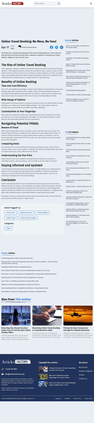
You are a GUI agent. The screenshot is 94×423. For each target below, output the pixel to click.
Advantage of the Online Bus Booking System (77, 59)
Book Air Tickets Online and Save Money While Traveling (78, 65)
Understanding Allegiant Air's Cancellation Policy (79, 175)
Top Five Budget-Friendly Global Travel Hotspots (78, 156)
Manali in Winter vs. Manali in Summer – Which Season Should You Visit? (78, 210)
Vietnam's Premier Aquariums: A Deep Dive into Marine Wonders (79, 197)
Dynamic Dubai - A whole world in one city (78, 186)
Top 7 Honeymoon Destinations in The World (77, 169)
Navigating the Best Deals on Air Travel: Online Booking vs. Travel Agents (78, 71)
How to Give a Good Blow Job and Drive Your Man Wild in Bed (19, 302)
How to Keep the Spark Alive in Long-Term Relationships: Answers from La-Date (25, 292)
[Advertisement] (47, 22)
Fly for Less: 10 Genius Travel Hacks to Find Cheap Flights (77, 46)
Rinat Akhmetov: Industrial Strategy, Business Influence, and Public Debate (23, 313)
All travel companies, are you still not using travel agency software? (77, 100)
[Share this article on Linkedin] (61, 47)
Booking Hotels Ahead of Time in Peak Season (77, 52)
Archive (80, 397)
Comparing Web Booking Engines (76, 90)
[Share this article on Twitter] (56, 47)
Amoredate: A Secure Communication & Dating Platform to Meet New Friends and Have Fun (28, 295)
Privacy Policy (88, 420)
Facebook (58, 420)
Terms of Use (77, 420)
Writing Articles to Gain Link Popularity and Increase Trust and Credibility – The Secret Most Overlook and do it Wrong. (29, 284)
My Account (82, 389)
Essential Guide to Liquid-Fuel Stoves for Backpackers (78, 181)
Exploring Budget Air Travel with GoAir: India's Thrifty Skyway (78, 216)
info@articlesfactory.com (14, 395)
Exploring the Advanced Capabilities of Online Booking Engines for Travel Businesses (78, 84)
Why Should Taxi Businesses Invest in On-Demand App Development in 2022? (78, 77)
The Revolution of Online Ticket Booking (78, 95)
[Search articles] (59, 3)
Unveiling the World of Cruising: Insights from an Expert (78, 138)
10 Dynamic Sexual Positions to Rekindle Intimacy (16, 288)
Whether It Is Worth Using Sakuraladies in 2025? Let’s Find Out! (20, 306)
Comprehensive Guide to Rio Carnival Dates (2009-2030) (77, 162)
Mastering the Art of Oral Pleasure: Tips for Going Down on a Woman (22, 299)
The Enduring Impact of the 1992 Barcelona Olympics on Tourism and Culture (77, 223)
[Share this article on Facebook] (51, 47)
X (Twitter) (67, 420)
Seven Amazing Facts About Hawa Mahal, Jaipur (78, 150)
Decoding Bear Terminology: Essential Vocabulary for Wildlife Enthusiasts (77, 204)
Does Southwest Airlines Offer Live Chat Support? (78, 144)
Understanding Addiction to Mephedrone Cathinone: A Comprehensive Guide (24, 309)
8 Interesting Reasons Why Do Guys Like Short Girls (17, 279)
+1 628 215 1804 (9, 390)
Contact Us (81, 401)
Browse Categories (85, 393)
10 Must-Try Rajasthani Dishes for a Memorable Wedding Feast (76, 191)
